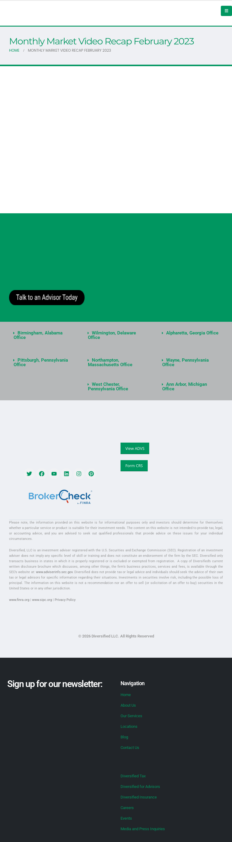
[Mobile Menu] (226, 11)
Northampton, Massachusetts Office (110, 362)
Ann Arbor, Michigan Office (184, 387)
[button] (41, 335)
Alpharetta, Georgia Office (192, 333)
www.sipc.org (42, 600)
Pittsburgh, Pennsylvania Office (41, 362)
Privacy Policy (65, 600)
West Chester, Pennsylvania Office (108, 387)
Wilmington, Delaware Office (112, 335)
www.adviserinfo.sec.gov (54, 572)
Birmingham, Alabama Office (38, 335)
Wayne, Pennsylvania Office (185, 362)
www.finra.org (19, 600)
